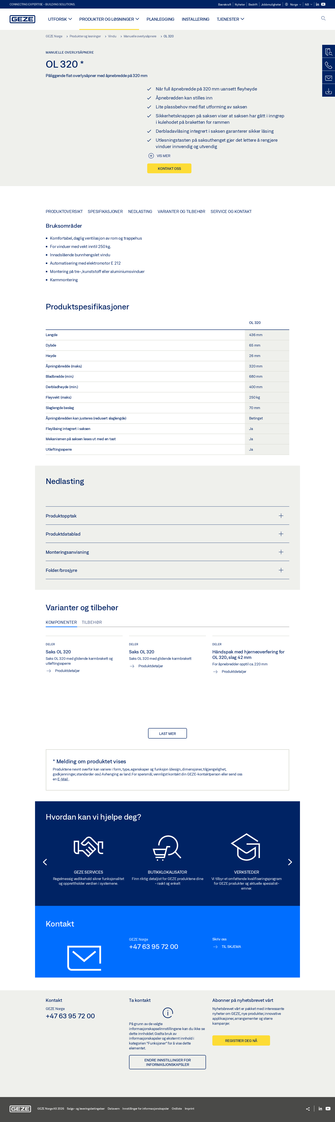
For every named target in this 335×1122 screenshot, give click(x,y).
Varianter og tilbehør (181, 211)
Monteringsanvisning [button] (165, 552)
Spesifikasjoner (105, 211)
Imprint (189, 1108)
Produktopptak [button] (165, 515)
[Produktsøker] (328, 52)
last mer (167, 733)
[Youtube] (323, 4)
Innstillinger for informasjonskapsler (145, 1108)
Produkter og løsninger (106, 19)
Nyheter (240, 4)
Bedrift (252, 4)
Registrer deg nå (241, 1041)
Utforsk (57, 19)
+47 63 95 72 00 (153, 946)
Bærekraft (224, 4)
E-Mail (63, 779)
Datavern (114, 1108)
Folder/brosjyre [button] (165, 570)
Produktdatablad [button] (165, 533)
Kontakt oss (169, 168)
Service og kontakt (231, 211)
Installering (195, 19)
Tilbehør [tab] (92, 622)
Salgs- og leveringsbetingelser (86, 1108)
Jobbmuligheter (271, 4)
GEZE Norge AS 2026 (50, 1108)
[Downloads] (328, 91)
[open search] (323, 19)
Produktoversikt (64, 211)
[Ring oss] (328, 65)
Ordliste (177, 1108)
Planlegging (160, 19)
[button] (293, 4)
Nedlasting (140, 211)
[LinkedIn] (318, 4)
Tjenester (228, 19)
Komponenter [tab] (61, 622)
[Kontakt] (328, 78)
